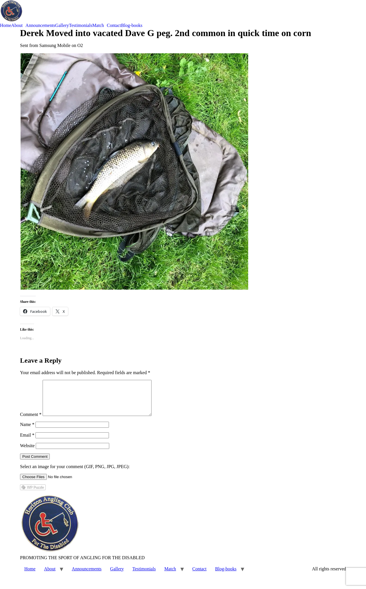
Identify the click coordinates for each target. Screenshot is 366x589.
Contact (114, 25)
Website (27, 452)
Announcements (40, 25)
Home (5, 25)
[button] (18, 25)
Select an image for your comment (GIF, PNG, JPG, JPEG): (75, 473)
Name (27, 431)
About (17, 25)
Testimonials (80, 25)
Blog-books (131, 25)
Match (98, 25)
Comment (30, 421)
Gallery (62, 25)
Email (27, 441)
